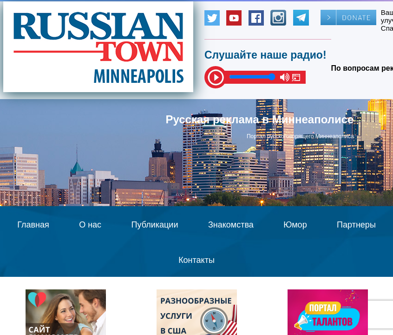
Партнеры (356, 224)
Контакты (196, 260)
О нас (90, 224)
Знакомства (231, 224)
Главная (33, 224)
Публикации (154, 224)
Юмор (295, 224)
